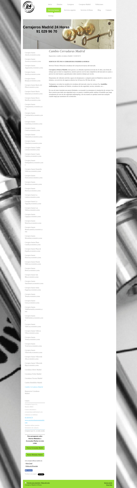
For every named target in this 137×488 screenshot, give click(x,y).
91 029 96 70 (29, 417)
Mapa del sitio (45, 483)
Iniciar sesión (108, 483)
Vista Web (109, 485)
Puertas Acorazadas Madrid (35, 448)
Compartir (28, 470)
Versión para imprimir (33, 483)
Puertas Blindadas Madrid (35, 455)
